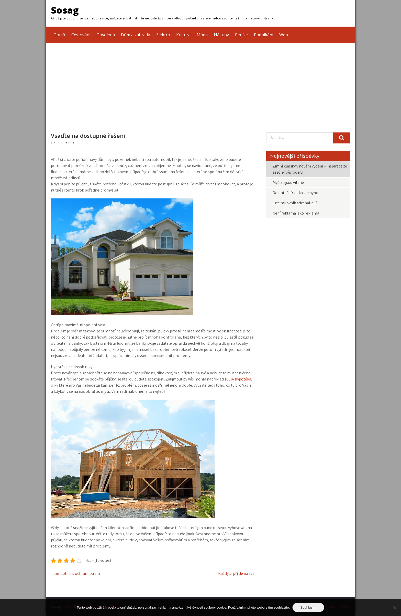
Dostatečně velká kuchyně (295, 192)
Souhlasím (308, 607)
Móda (202, 35)
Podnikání (263, 35)
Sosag (65, 10)
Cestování (80, 35)
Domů (59, 35)
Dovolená (105, 35)
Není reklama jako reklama (296, 213)
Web (283, 35)
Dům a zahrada (135, 35)
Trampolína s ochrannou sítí (75, 573)
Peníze (241, 35)
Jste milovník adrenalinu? (295, 203)
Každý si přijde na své (236, 573)
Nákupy (221, 35)
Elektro (163, 35)
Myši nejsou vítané (288, 182)
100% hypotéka (238, 379)
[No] (394, 607)
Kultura (183, 35)
